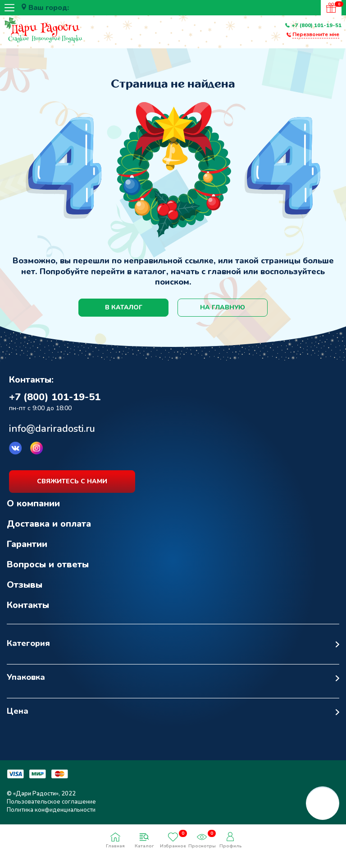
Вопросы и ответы (48, 564)
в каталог (123, 307)
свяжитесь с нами (72, 481)
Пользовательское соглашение (51, 802)
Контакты (28, 605)
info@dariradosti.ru (52, 428)
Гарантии (27, 544)
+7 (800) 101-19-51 (316, 25)
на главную (222, 307)
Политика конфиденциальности (51, 810)
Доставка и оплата (49, 524)
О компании (33, 503)
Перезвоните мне (315, 34)
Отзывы (24, 585)
